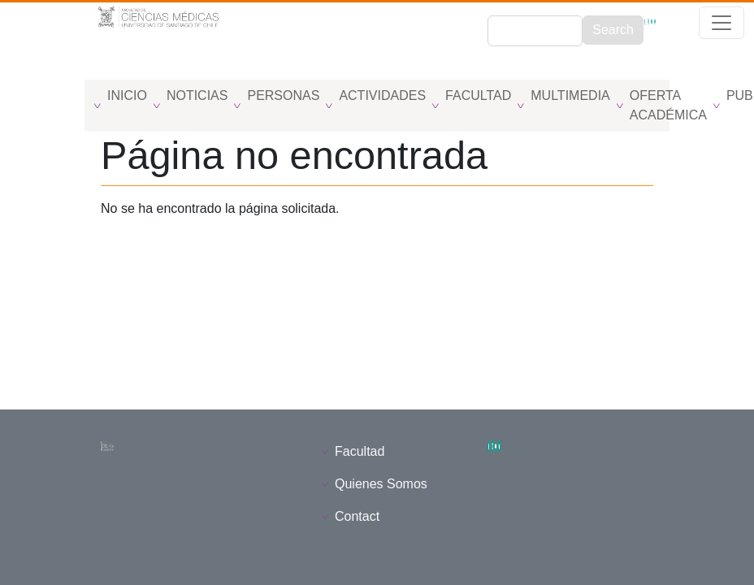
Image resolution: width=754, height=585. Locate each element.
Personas (283, 95)
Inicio (127, 95)
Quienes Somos (381, 484)
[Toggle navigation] (10, 70)
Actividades (382, 95)
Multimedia (570, 95)
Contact (357, 516)
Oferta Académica (668, 105)
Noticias (197, 95)
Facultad (478, 95)
